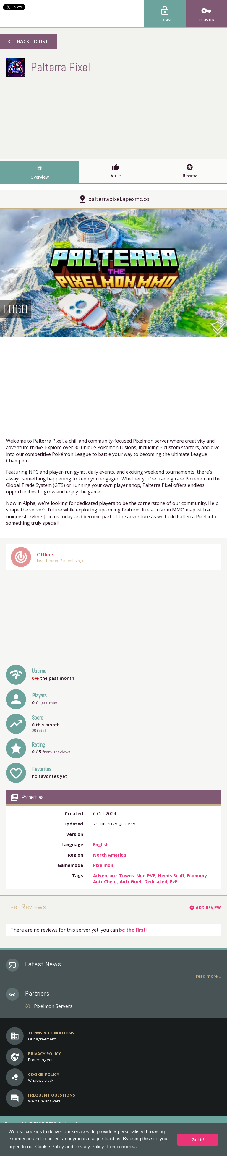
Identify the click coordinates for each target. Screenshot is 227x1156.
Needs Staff (171, 875)
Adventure (105, 875)
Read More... (208, 976)
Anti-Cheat (105, 881)
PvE (173, 881)
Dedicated (155, 881)
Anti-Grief (131, 881)
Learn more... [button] (122, 1146)
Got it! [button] (198, 1139)
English (100, 844)
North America (109, 855)
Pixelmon (103, 865)
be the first (132, 930)
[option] (113, 273)
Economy (197, 875)
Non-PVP (145, 875)
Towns (126, 875)
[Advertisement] (113, 116)
